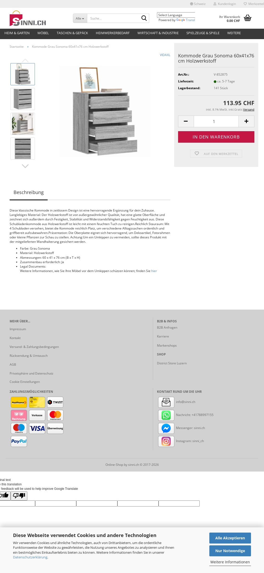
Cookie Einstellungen (25, 381)
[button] (198, 4)
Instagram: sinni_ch (180, 441)
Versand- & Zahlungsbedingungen (34, 347)
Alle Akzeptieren (230, 537)
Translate (188, 20)
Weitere (234, 33)
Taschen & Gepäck (72, 33)
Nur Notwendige (230, 550)
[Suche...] (80, 18)
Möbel (43, 33)
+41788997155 (202, 415)
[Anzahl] (216, 121)
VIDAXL (165, 55)
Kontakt (15, 338)
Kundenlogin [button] (224, 4)
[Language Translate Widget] (180, 15)
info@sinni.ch (176, 402)
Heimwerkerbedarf (113, 33)
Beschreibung (29, 192)
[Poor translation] (19, 495)
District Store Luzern (172, 363)
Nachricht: (174, 415)
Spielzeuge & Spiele (202, 33)
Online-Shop (114, 464)
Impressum (18, 329)
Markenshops (167, 345)
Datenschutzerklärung (30, 557)
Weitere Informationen (230, 561)
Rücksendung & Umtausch (29, 355)
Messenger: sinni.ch (181, 428)
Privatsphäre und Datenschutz (31, 373)
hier (154, 271)
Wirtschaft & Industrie (158, 33)
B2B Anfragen (167, 327)
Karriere (163, 336)
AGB (13, 364)
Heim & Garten (17, 33)
